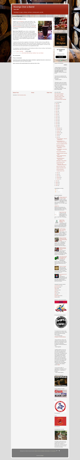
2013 (57, 123)
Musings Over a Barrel (24, 7)
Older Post (49, 92)
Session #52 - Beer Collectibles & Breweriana (61, 164)
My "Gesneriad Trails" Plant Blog (60, 99)
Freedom (56, 292)
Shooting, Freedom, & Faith (59, 96)
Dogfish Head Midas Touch (61, 167)
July (57, 135)
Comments (57, 191)
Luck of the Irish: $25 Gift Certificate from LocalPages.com (63, 257)
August (58, 134)
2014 (57, 122)
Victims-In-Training (62, 266)
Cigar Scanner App (62, 212)
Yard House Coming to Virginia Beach (60, 159)
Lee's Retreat (20, 21)
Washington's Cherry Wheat (61, 160)
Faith (55, 291)
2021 (57, 111)
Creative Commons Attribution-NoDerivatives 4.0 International (47, 450)
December (59, 128)
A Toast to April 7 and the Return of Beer (63, 198)
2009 (57, 182)
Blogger (42, 455)
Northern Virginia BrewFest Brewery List (61, 156)
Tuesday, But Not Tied (60, 170)
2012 (57, 125)
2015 (57, 120)
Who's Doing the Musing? (59, 93)
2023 (57, 108)
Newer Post (16, 92)
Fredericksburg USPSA (61, 162)
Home (32, 92)
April (58, 174)
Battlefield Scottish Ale (60, 145)
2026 (57, 103)
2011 (57, 126)
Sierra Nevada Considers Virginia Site (61, 147)
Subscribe (61, 56)
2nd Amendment (57, 285)
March (58, 175)
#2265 (58, 364)
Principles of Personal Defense (60, 336)
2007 (57, 185)
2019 (57, 114)
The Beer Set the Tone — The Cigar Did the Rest (62, 229)
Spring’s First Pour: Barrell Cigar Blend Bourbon (62, 248)
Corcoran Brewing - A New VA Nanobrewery (62, 139)
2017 (57, 117)
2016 (57, 119)
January (58, 178)
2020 (57, 112)
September (59, 132)
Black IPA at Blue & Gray (61, 166)
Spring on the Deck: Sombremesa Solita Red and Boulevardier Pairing (63, 239)
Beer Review (57, 287)
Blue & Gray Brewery (17, 26)
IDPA (55, 294)
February (58, 177)
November (59, 129)
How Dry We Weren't (60, 169)
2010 (57, 180)
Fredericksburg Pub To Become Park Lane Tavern (62, 142)
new (32, 26)
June (58, 137)
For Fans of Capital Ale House (62, 143)
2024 (57, 106)
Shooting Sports (57, 295)
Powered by (61, 60)
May (57, 172)
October (58, 131)
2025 (57, 105)
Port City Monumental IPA (61, 151)
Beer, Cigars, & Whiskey (59, 95)
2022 (57, 109)
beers (35, 26)
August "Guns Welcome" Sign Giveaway (62, 221)
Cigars (56, 288)
